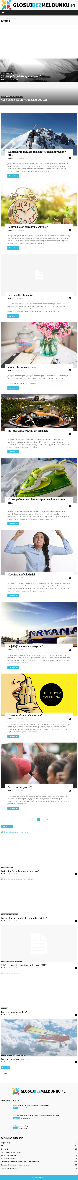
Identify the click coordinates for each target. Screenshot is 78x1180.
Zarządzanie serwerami (9, 1168)
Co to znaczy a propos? (19, 787)
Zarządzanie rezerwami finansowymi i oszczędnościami (20, 1162)
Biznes (16, 1108)
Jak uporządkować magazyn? (15, 1059)
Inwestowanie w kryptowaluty (10, 914)
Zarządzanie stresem (8, 1159)
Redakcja (4, 79)
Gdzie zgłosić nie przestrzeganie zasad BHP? (23, 965)
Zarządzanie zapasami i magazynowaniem (13, 1055)
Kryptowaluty (5, 1143)
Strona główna (5, 18)
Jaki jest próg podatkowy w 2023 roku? (20, 871)
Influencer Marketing (20, 1126)
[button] (75, 12)
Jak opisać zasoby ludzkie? (21, 574)
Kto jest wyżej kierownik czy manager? (27, 430)
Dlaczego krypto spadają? (14, 1012)
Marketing (17, 1118)
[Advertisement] (39, 40)
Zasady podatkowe (7, 73)
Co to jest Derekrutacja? (20, 295)
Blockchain (5, 1008)
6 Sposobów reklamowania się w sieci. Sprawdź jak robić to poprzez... (36, 1116)
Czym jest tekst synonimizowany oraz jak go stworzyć (31, 1106)
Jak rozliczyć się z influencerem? (24, 715)
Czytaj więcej (13, 176)
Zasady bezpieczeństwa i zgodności (12, 96)
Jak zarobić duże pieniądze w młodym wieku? (24, 917)
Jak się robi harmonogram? (21, 367)
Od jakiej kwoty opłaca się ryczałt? (25, 646)
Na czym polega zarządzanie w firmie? (27, 226)
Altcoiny (3, 1146)
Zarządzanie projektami (9, 1155)
